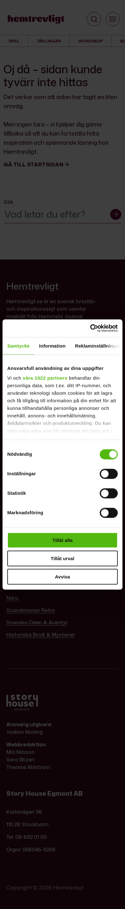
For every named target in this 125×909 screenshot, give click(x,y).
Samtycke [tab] (18, 345)
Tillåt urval (62, 558)
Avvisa (62, 576)
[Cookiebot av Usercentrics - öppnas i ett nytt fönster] (90, 328)
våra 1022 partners (45, 378)
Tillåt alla (62, 540)
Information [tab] (52, 345)
